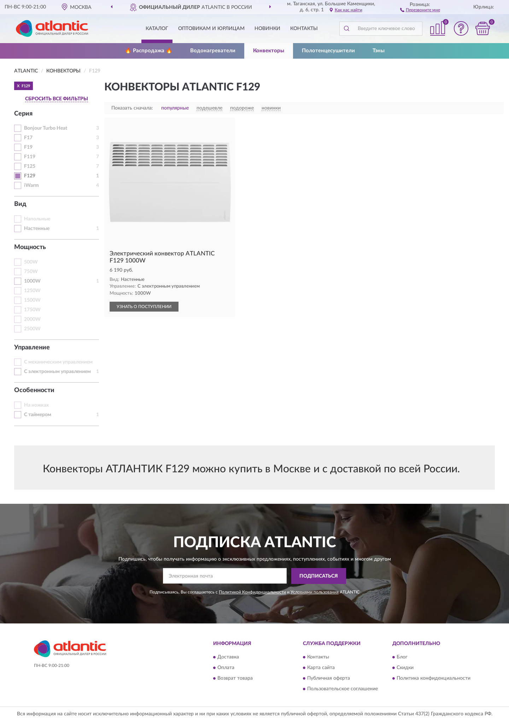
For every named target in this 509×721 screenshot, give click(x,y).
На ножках (36, 405)
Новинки (267, 28)
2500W (32, 328)
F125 (29, 166)
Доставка (228, 657)
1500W (32, 300)
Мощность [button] (30, 247)
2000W (32, 319)
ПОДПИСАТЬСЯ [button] (318, 576)
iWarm (31, 185)
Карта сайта (321, 668)
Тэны (379, 50)
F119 (29, 156)
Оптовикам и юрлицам (211, 28)
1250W (32, 290)
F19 (28, 147)
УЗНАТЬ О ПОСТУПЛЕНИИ (144, 307)
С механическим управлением (58, 362)
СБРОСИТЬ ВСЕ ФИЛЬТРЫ (56, 98)
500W (31, 262)
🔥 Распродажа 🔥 (148, 50)
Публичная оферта (328, 678)
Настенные (36, 228)
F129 (29, 175)
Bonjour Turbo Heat (45, 128)
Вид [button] (20, 204)
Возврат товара (235, 678)
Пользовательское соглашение (342, 689)
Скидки (405, 668)
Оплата (225, 668)
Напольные (37, 219)
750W (31, 271)
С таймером (37, 414)
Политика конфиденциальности (433, 678)
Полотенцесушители (328, 50)
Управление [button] (32, 347)
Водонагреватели (212, 50)
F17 (28, 137)
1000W (32, 281)
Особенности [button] (34, 390)
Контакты (304, 28)
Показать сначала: (132, 108)
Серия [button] (23, 114)
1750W (32, 309)
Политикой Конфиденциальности (252, 592)
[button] (420, 9)
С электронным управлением (57, 371)
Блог (402, 657)
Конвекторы (268, 50)
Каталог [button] (157, 28)
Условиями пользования (315, 592)
